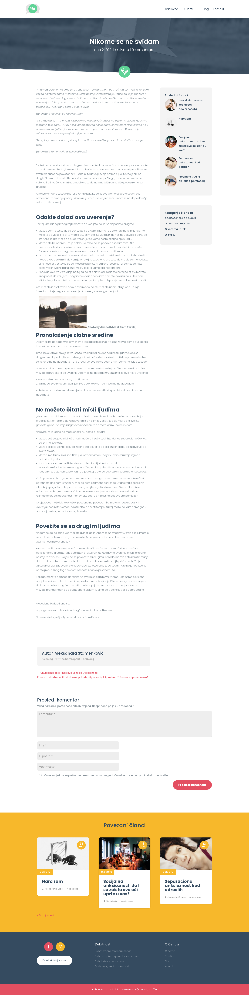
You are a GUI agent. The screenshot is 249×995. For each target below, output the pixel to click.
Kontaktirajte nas (54, 960)
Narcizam (52, 881)
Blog (205, 9)
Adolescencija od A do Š (180, 218)
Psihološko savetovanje (109, 961)
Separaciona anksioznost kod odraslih (182, 886)
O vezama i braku (176, 229)
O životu (122, 49)
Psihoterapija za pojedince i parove (117, 956)
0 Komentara (143, 49)
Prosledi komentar (192, 785)
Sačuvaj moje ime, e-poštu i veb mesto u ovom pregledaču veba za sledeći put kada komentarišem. (106, 775)
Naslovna (171, 9)
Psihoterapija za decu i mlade (113, 951)
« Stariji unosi (45, 915)
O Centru (188, 9)
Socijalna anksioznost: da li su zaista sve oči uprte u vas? (122, 888)
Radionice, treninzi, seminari (112, 966)
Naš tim (169, 956)
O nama (170, 951)
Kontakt (218, 9)
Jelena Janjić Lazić (54, 888)
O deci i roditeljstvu (177, 223)
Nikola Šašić (112, 901)
